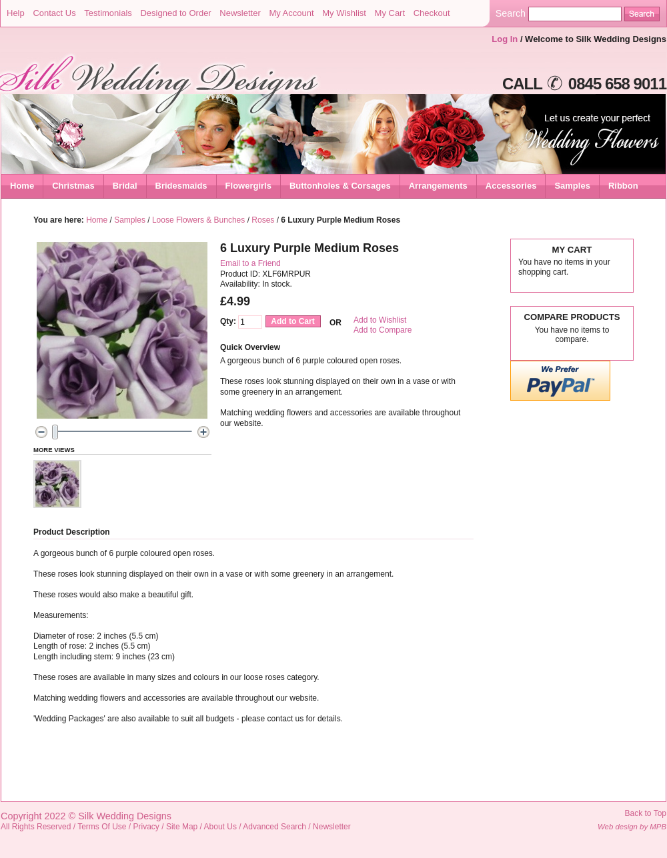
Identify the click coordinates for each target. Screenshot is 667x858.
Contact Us (54, 13)
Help (16, 13)
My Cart (390, 13)
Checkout (432, 13)
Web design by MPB (632, 827)
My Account (291, 13)
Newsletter (239, 13)
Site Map (181, 826)
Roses (262, 220)
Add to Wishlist (380, 320)
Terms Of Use (101, 826)
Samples (129, 220)
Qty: (228, 321)
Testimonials (108, 13)
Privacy (146, 826)
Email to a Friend (250, 263)
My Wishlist (344, 13)
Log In (505, 39)
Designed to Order (175, 13)
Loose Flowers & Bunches (198, 220)
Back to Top (645, 813)
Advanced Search (274, 826)
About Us (220, 826)
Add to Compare (383, 330)
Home (22, 186)
